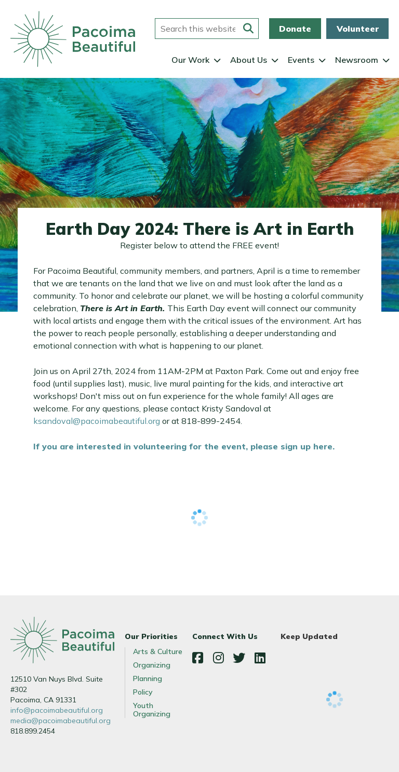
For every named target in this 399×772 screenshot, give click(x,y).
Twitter (239, 657)
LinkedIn (259, 657)
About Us (248, 60)
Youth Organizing (151, 709)
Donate (295, 28)
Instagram (218, 657)
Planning (147, 678)
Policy (143, 692)
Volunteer (358, 28)
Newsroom (356, 60)
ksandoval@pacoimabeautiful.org (96, 421)
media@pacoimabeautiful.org (60, 720)
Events (301, 60)
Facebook (197, 657)
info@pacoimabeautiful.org (56, 710)
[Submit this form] (248, 28)
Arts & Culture (157, 651)
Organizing (151, 665)
